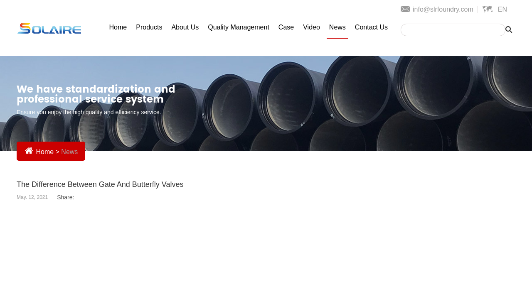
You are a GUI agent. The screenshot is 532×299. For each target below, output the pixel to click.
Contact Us (371, 27)
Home (118, 27)
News (337, 27)
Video (311, 27)
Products (149, 27)
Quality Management (238, 27)
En (502, 9)
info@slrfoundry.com (443, 9)
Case (286, 27)
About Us (185, 27)
